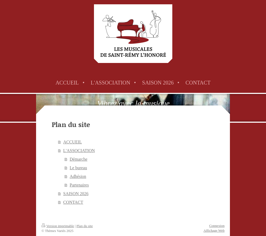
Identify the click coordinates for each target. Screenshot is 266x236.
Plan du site (84, 226)
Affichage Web (214, 230)
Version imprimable (57, 226)
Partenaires (79, 185)
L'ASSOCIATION (79, 150)
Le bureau (78, 167)
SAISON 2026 (76, 193)
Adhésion (78, 176)
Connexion (217, 226)
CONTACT (73, 202)
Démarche (79, 159)
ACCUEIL (72, 142)
